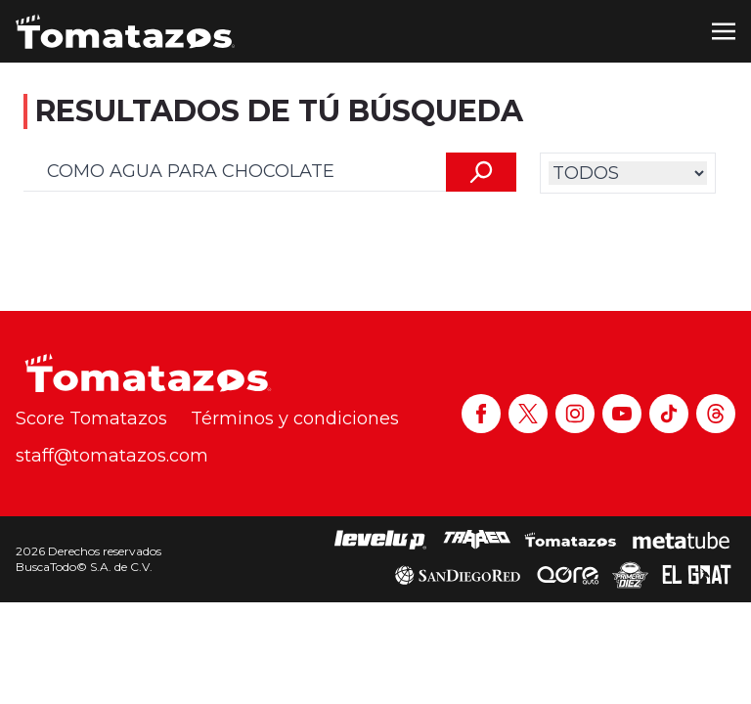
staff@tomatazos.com (112, 455)
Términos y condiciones (295, 418)
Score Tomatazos (91, 418)
